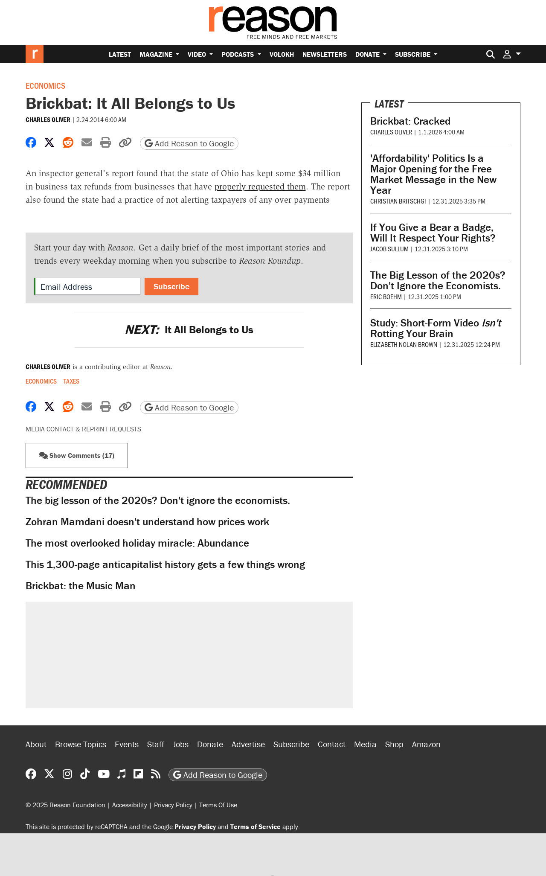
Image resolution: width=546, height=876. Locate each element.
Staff (155, 744)
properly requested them (260, 186)
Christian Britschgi (398, 200)
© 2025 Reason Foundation (65, 804)
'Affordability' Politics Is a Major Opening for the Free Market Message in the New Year (433, 174)
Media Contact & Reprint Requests (83, 429)
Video (198, 54)
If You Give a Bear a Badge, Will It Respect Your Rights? (433, 232)
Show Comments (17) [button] (76, 455)
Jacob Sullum (389, 248)
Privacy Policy (173, 804)
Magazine (156, 54)
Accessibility (129, 804)
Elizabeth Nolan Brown (403, 344)
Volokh (282, 54)
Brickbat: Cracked (410, 121)
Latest (120, 54)
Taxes (71, 381)
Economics (45, 85)
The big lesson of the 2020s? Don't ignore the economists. (158, 500)
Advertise (248, 744)
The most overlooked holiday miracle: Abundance (137, 543)
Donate (368, 54)
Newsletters (324, 54)
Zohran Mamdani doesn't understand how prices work (147, 521)
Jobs (181, 744)
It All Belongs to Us (189, 329)
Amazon (426, 744)
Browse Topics (80, 744)
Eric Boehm (386, 296)
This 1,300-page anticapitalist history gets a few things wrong (165, 564)
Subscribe (413, 54)
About (36, 744)
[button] (511, 54)
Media (365, 744)
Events (127, 744)
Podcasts (238, 54)
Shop (394, 744)
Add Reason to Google (189, 143)
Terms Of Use (218, 804)
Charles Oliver (48, 119)
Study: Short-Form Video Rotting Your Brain (435, 328)
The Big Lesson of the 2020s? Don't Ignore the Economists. (437, 280)
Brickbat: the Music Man (81, 585)
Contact (332, 744)
